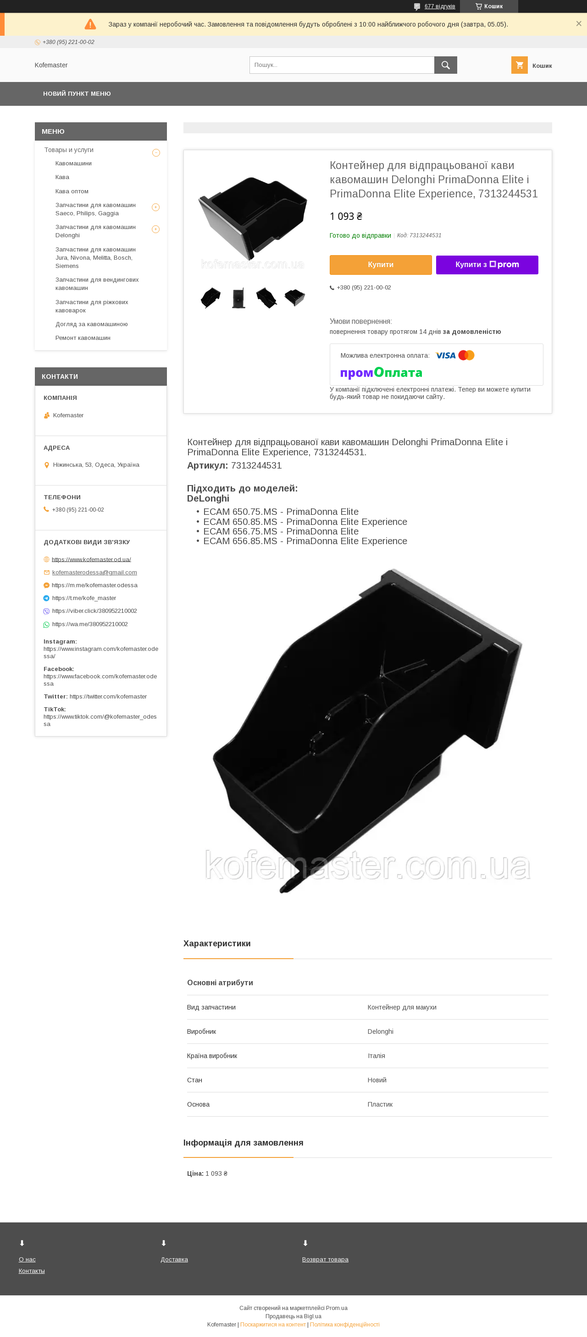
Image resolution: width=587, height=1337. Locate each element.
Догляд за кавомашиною (91, 324)
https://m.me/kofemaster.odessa (95, 585)
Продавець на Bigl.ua (293, 1316)
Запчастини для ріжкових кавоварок (91, 306)
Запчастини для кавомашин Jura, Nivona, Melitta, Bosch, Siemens (95, 257)
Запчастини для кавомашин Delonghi (95, 231)
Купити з (487, 265)
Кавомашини (73, 163)
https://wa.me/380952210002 (90, 624)
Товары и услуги (69, 149)
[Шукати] (445, 65)
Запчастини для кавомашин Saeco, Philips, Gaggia (95, 209)
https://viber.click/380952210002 (94, 610)
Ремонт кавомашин (83, 337)
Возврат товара (325, 1259)
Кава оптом (72, 191)
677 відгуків (440, 6)
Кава (62, 177)
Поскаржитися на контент (273, 1324)
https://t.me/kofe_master (84, 598)
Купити (381, 264)
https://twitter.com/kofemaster (108, 696)
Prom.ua (337, 1308)
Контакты (32, 1270)
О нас (27, 1259)
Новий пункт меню (77, 93)
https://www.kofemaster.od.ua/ (91, 559)
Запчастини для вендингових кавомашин (97, 283)
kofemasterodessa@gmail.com (94, 572)
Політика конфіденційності (345, 1324)
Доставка (174, 1259)
